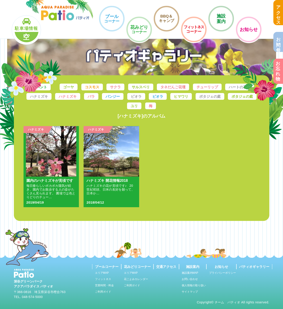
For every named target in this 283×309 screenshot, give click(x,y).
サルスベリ (141, 87)
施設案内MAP (190, 272)
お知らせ (221, 267)
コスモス (92, 87)
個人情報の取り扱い (194, 285)
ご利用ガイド (103, 291)
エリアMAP (102, 272)
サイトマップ (190, 291)
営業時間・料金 (104, 285)
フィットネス (103, 279)
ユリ (134, 106)
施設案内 (192, 267)
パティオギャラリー (254, 267)
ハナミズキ (39, 96)
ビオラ (136, 96)
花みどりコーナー (137, 267)
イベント (40, 87)
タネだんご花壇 (173, 87)
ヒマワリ (181, 96)
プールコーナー (107, 267)
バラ (91, 96)
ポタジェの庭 (210, 96)
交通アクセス (166, 267)
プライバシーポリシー (222, 272)
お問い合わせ (190, 279)
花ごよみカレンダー (136, 279)
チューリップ (207, 87)
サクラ (115, 87)
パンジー (113, 96)
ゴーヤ (68, 87)
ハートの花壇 (239, 87)
